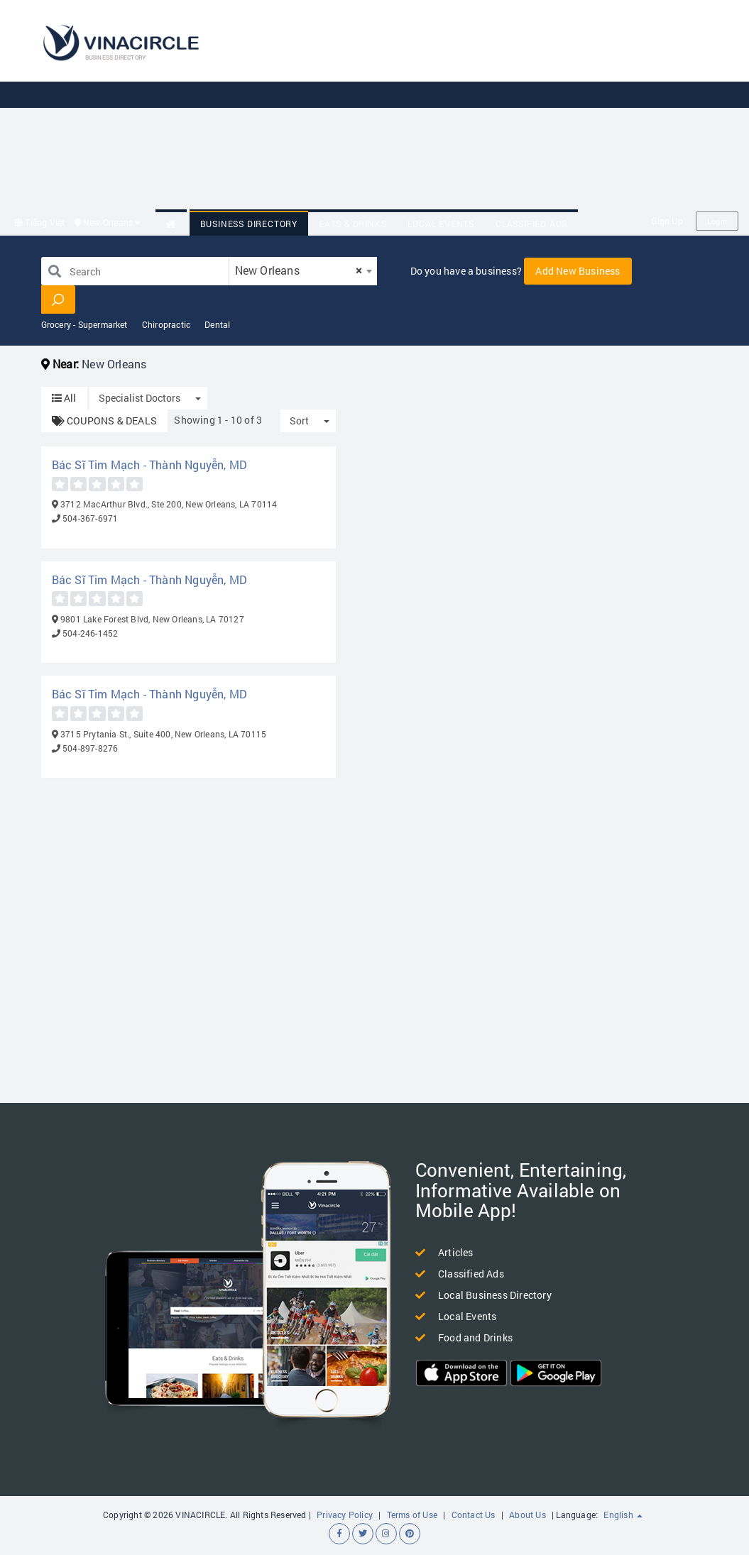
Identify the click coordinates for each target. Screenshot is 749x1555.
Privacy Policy (345, 1514)
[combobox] (303, 271)
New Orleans (108, 222)
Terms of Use (412, 1514)
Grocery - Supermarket (84, 324)
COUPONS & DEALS (104, 420)
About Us (527, 1514)
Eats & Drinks (352, 223)
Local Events (441, 223)
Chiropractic (166, 324)
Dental (217, 324)
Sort (299, 420)
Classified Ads (531, 223)
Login (717, 221)
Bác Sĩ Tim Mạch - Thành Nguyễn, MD (150, 464)
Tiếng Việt (39, 222)
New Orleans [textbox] (299, 270)
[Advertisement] (491, 106)
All (64, 398)
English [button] (623, 1514)
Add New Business (577, 271)
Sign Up (667, 220)
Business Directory (248, 223)
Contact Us (474, 1514)
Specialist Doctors (139, 398)
